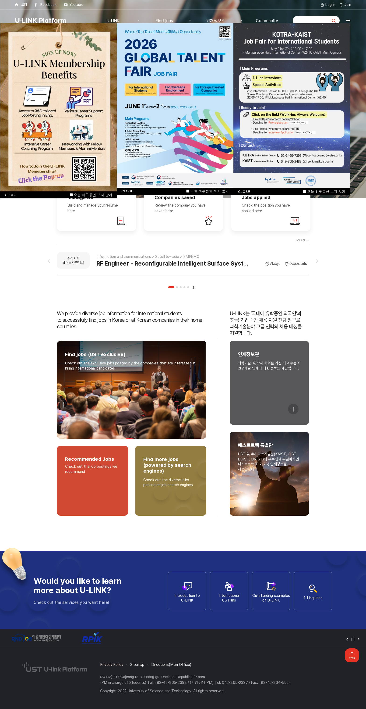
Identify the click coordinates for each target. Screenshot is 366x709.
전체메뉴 (348, 20)
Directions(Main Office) (171, 664)
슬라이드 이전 (48, 261)
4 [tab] (184, 287)
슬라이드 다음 (317, 261)
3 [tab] (181, 287)
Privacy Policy (111, 664)
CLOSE (127, 191)
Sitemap (137, 664)
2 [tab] (177, 287)
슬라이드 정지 (194, 287)
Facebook (48, 5)
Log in (330, 5)
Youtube (76, 5)
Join (348, 5)
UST (24, 5)
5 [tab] (188, 287)
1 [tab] (171, 287)
